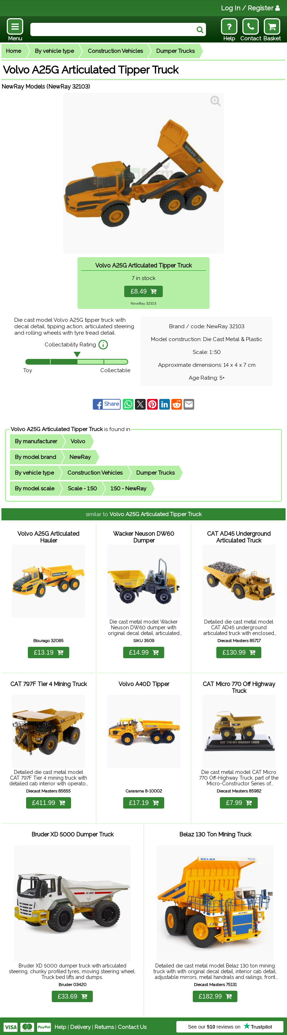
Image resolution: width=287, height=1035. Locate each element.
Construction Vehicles (115, 51)
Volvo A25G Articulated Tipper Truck (57, 429)
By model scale (34, 488)
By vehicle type (54, 51)
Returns (104, 1025)
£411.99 (48, 801)
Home (13, 51)
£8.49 (143, 291)
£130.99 (238, 651)
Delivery (80, 1025)
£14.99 (143, 651)
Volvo (78, 441)
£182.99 (214, 994)
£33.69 (72, 994)
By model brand (35, 457)
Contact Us (132, 1025)
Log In (250, 8)
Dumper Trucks (175, 51)
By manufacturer (36, 441)
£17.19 (143, 801)
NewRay (80, 457)
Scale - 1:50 (82, 488)
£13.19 (48, 651)
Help (60, 1025)
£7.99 (239, 801)
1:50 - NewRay (128, 488)
